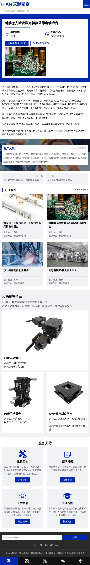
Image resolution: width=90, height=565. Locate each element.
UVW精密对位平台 (60, 413)
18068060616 (41, 43)
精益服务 (22, 521)
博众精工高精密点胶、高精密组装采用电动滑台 (24, 178)
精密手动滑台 (12, 413)
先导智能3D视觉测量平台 (67, 178)
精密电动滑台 (12, 358)
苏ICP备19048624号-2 (58, 553)
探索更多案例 (81, 189)
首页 (13, 11)
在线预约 (67, 480)
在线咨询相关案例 (17, 43)
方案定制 (22, 480)
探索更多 (67, 521)
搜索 (75, 537)
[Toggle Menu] (86, 4)
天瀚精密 (25, 553)
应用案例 (21, 11)
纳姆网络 (73, 553)
